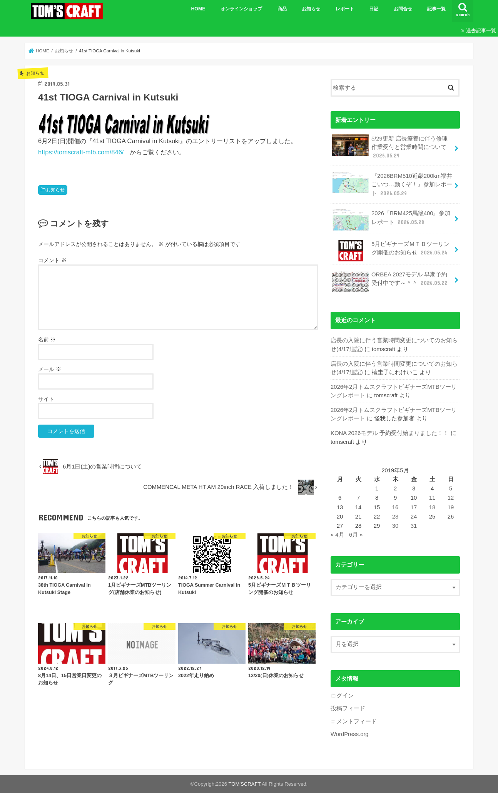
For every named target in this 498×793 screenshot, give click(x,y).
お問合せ (403, 9)
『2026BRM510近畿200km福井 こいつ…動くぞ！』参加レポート (392, 184)
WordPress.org (350, 734)
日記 (373, 9)
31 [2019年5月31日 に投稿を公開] (414, 526)
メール (49, 369)
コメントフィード (354, 721)
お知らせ (311, 9)
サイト (46, 399)
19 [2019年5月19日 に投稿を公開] (451, 507)
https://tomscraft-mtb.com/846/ (81, 152)
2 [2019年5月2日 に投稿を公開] (395, 488)
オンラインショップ (241, 9)
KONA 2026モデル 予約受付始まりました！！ (390, 433)
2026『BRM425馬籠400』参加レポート (391, 220)
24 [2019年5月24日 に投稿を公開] (414, 517)
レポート (345, 9)
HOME (198, 9)
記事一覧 (436, 9)
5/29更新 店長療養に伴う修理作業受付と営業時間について (390, 146)
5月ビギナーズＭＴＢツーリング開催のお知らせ (391, 250)
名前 (47, 339)
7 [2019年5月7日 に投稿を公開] (358, 498)
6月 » (356, 535)
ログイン (342, 696)
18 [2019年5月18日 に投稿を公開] (432, 507)
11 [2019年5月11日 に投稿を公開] (432, 498)
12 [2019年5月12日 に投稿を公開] (451, 498)
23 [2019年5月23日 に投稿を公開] (395, 517)
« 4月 (337, 535)
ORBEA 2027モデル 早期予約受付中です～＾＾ (390, 281)
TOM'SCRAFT (245, 784)
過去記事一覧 (481, 30)
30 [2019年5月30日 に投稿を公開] (395, 526)
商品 (282, 9)
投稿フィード (348, 708)
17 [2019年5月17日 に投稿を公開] (414, 507)
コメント (52, 260)
